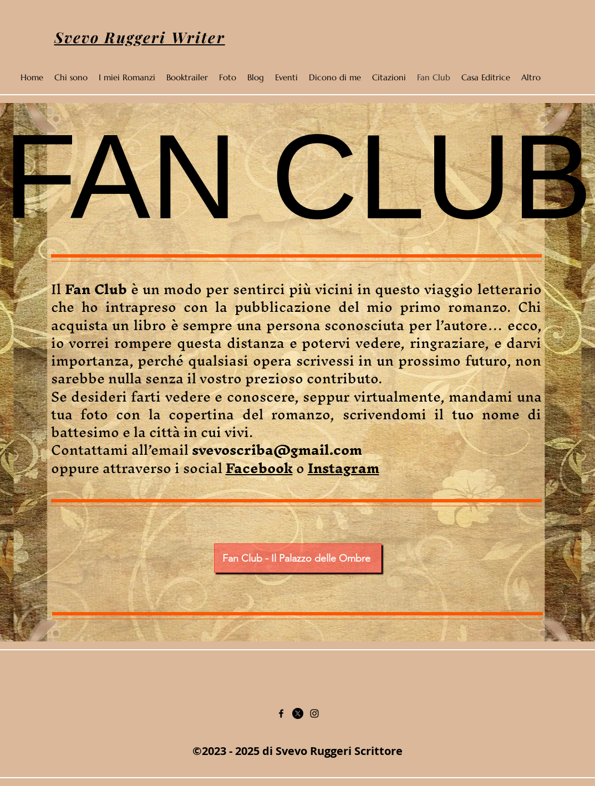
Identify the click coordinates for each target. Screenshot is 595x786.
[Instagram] (314, 713)
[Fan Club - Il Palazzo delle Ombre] (298, 558)
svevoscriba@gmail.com (277, 449)
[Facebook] (281, 713)
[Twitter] (297, 713)
